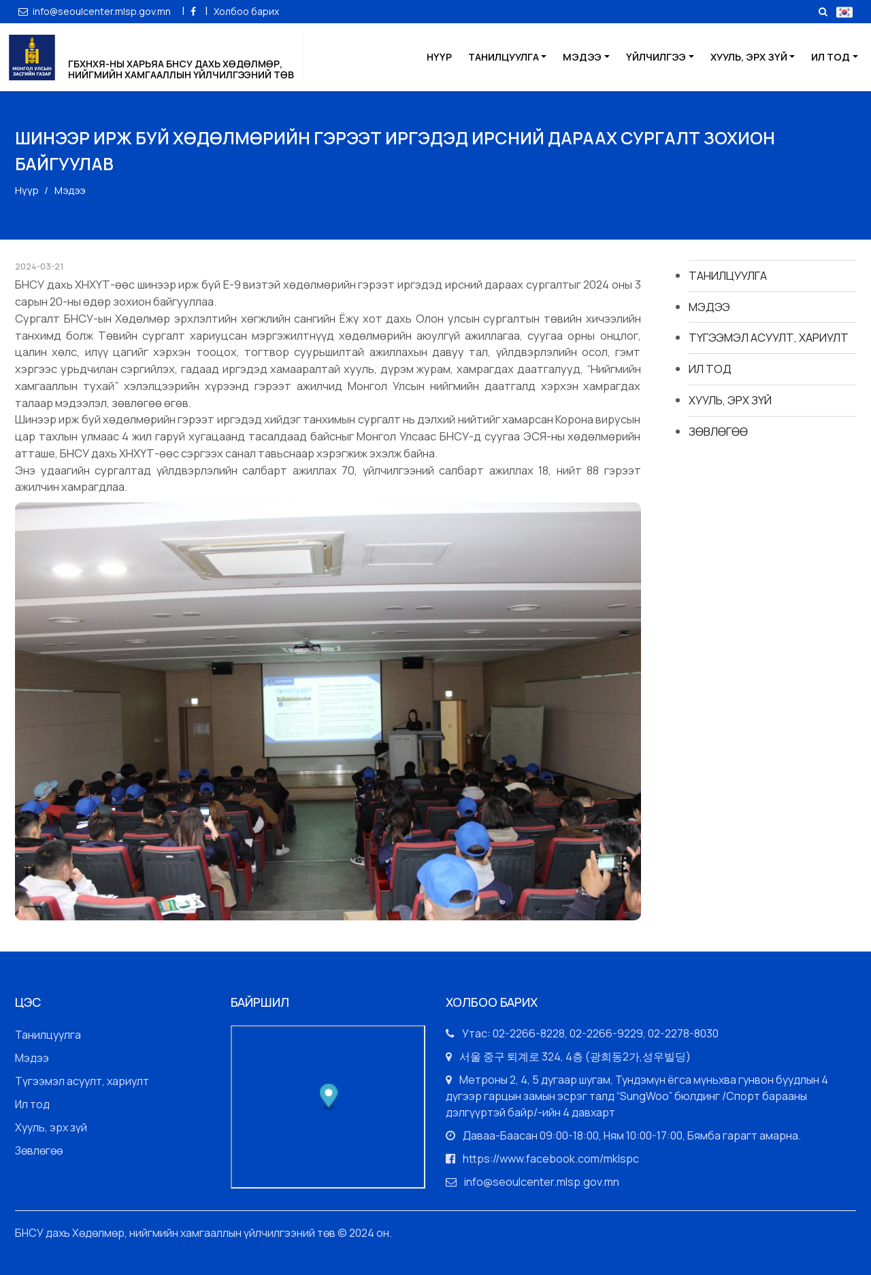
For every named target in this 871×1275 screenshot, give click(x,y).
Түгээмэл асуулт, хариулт (769, 337)
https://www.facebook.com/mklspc (551, 1158)
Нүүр (439, 56)
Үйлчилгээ (656, 56)
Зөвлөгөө (718, 431)
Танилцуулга (503, 56)
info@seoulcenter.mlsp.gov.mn (95, 11)
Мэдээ (582, 56)
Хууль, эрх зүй (748, 56)
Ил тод (830, 56)
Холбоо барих (246, 11)
